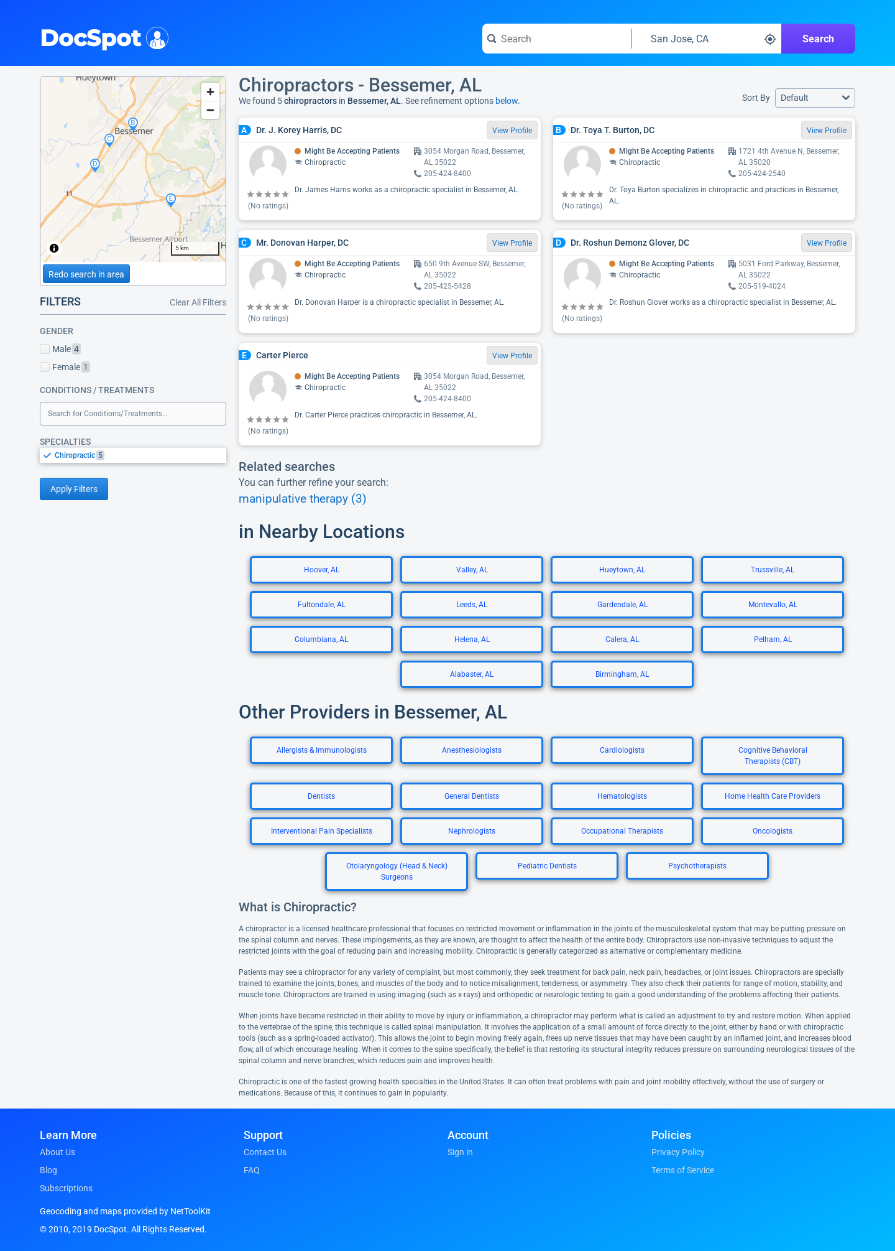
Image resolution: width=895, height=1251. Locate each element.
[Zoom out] (210, 110)
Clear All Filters (198, 302)
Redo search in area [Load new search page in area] (86, 274)
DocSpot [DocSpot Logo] (101, 36)
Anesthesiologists (472, 750)
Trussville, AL (772, 569)
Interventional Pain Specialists (321, 831)
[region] (133, 169)
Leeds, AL (471, 604)
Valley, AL (472, 569)
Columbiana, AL (321, 639)
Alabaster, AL (471, 674)
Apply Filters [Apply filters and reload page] (74, 489)
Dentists (321, 796)
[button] (815, 98)
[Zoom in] (210, 92)
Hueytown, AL (622, 569)
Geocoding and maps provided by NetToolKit (125, 1211)
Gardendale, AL (622, 604)
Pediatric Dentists (547, 866)
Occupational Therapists (622, 831)
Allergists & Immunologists (322, 750)
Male (60, 349)
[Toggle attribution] (54, 248)
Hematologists (622, 796)
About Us (57, 1152)
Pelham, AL (773, 639)
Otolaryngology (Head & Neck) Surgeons (397, 871)
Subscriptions (66, 1188)
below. (507, 101)
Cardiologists (622, 750)
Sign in (460, 1152)
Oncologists (772, 831)
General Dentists (471, 796)
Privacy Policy (678, 1152)
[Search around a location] (706, 38)
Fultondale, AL (322, 604)
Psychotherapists (697, 866)
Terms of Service (682, 1170)
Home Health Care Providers (772, 796)
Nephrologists (471, 831)
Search (818, 39)
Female (65, 367)
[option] (140, 455)
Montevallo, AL (772, 604)
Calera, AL (622, 639)
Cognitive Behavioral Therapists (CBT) (772, 756)
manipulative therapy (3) (303, 499)
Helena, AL (472, 639)
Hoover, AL (321, 569)
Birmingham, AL (622, 674)
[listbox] (133, 455)
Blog (48, 1170)
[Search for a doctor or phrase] (556, 38)
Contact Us (265, 1152)
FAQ (252, 1170)
